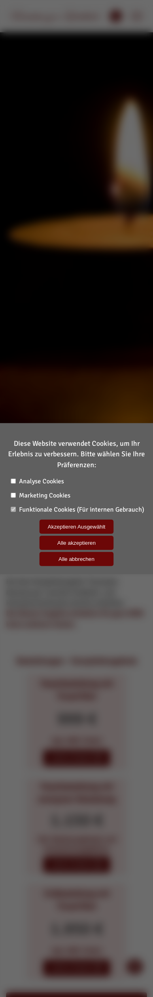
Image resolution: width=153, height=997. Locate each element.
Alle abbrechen (77, 559)
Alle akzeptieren (76, 543)
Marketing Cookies (40, 495)
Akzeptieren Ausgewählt (76, 527)
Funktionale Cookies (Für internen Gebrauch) (77, 510)
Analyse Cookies (37, 481)
